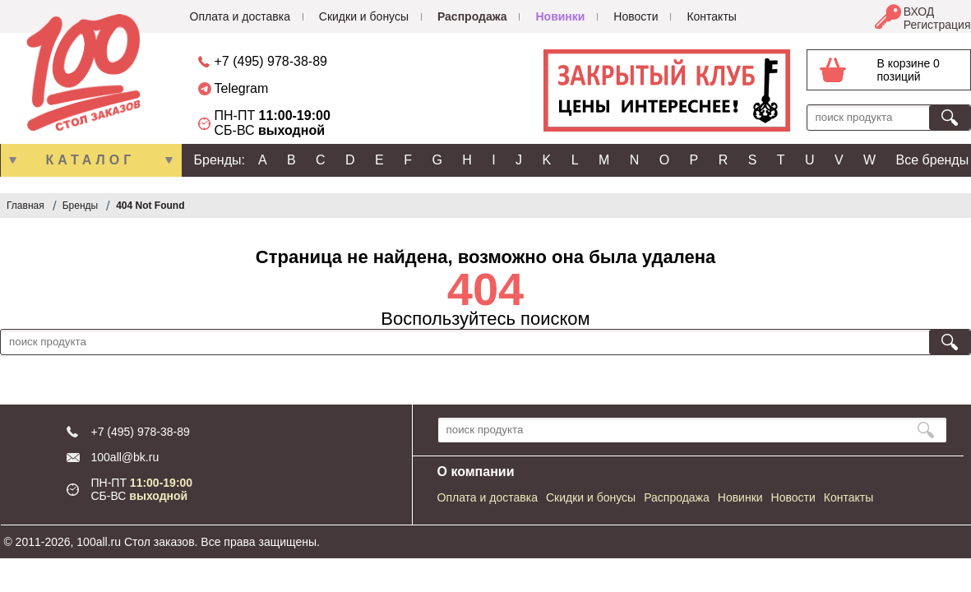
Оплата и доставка (240, 16)
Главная (25, 205)
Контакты (711, 16)
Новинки (560, 16)
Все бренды (932, 160)
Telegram (242, 88)
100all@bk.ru (125, 457)
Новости (635, 16)
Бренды (80, 205)
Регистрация (937, 24)
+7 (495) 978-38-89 (271, 61)
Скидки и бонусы (364, 16)
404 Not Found (150, 205)
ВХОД (919, 11)
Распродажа (472, 16)
